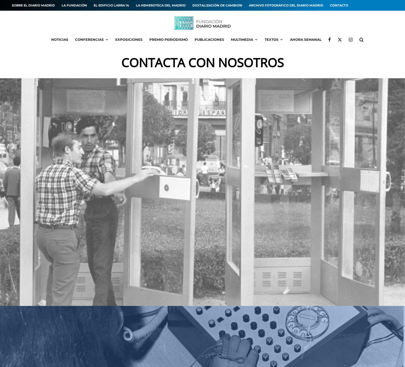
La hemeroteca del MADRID (161, 5)
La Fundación (74, 5)
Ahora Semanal (305, 39)
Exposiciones (129, 39)
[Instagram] (350, 40)
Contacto (339, 5)
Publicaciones (209, 39)
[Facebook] (329, 40)
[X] (339, 40)
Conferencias (89, 39)
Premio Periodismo (168, 39)
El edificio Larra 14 (111, 5)
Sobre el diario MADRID (33, 5)
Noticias (59, 39)
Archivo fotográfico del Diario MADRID (286, 5)
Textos (271, 39)
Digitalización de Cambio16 (217, 5)
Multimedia (242, 39)
